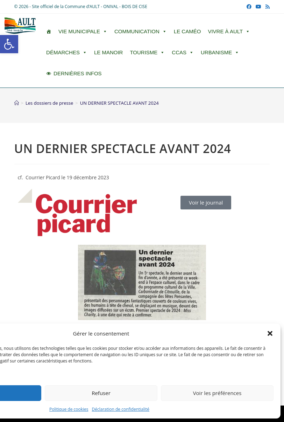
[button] (9, 44)
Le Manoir (108, 52)
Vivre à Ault (229, 31)
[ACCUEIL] (48, 31)
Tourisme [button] (147, 52)
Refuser (101, 392)
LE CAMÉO (187, 31)
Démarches (66, 52)
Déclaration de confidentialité (121, 409)
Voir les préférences (217, 392)
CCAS (183, 52)
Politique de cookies (68, 409)
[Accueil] (16, 103)
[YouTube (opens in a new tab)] (258, 6)
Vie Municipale (82, 31)
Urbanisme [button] (220, 52)
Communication (140, 31)
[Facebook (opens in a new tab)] (249, 6)
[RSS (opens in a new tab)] (266, 6)
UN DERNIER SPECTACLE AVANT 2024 (119, 103)
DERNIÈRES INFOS (78, 73)
